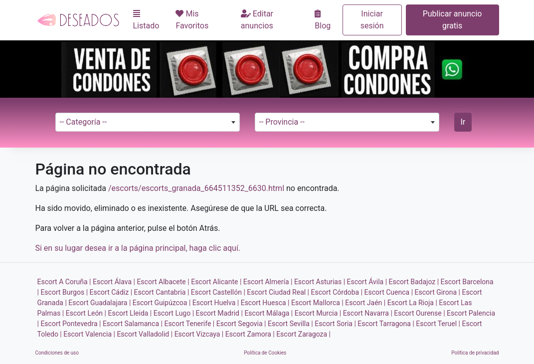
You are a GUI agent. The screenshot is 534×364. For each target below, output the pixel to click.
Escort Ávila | (367, 282)
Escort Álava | (114, 282)
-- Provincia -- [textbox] (282, 122)
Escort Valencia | (89, 334)
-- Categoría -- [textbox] (83, 122)
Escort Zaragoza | (303, 334)
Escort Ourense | (419, 313)
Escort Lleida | (130, 313)
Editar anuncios (257, 19)
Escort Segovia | (241, 324)
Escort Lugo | (174, 313)
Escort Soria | (335, 324)
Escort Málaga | (268, 313)
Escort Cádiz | (111, 292)
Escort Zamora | (250, 334)
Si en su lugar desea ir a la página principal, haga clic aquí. (138, 248)
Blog (323, 19)
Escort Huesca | (265, 303)
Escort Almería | (268, 282)
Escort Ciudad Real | (278, 292)
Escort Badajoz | (414, 282)
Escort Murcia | (318, 313)
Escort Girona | (437, 292)
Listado (146, 19)
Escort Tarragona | (385, 324)
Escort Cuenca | (388, 292)
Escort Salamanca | (133, 324)
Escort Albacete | (163, 282)
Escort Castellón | (218, 292)
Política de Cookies (265, 353)
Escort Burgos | (64, 292)
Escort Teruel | (438, 324)
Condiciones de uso (57, 353)
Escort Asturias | (319, 282)
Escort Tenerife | (189, 324)
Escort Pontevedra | (70, 324)
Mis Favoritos (192, 19)
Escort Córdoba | (337, 292)
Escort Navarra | (367, 313)
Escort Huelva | (215, 303)
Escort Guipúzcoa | (162, 303)
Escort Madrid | (219, 313)
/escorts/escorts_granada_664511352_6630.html (196, 188)
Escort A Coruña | (64, 282)
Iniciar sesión (372, 19)
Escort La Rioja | (412, 303)
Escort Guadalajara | (99, 303)
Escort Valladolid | (145, 334)
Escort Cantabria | (161, 292)
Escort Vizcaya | (199, 334)
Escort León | (86, 313)
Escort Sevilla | (290, 324)
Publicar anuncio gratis (452, 19)
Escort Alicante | (216, 282)
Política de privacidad (475, 353)
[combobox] (147, 122)
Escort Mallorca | (317, 303)
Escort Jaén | (365, 303)
